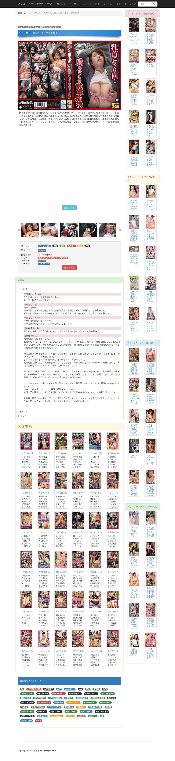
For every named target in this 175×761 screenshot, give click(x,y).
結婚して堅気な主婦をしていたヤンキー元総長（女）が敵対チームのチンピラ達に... (150, 464)
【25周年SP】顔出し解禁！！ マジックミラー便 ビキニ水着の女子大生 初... (134, 73)
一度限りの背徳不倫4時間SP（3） (134, 652)
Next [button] (120, 230)
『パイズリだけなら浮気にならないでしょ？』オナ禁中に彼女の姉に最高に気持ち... (134, 536)
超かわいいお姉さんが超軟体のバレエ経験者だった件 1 (150, 492)
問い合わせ (130, 4)
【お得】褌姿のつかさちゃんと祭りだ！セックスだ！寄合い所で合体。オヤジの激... (134, 104)
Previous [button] (19, 230)
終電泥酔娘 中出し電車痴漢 (119, 532)
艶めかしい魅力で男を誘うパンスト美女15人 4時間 (150, 161)
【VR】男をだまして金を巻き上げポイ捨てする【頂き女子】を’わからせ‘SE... (134, 566)
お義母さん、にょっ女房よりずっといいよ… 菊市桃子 (150, 205)
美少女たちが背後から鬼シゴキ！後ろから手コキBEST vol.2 (150, 626)
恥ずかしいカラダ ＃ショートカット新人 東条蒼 (150, 131)
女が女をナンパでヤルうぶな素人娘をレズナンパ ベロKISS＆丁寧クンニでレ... (134, 134)
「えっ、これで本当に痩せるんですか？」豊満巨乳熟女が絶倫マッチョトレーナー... (134, 597)
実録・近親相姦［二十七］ (134, 458)
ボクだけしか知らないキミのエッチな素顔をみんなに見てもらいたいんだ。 (134, 494)
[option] (31, 230)
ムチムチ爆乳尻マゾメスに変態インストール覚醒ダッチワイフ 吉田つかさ (134, 330)
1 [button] (64, 239)
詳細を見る (69, 207)
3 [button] (73, 239)
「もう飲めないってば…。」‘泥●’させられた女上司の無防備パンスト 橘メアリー (135, 43)
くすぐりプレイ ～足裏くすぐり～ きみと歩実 (150, 327)
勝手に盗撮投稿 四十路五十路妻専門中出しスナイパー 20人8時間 (150, 401)
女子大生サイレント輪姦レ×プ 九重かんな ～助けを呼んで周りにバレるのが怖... (134, 434)
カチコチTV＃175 (150, 66)
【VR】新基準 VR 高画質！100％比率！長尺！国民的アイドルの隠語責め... (150, 434)
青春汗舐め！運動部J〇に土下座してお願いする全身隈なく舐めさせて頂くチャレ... (150, 43)
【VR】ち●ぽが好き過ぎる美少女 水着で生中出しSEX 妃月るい (134, 238)
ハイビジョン (35, 13)
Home (22, 13)
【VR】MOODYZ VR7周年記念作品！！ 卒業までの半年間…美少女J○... (150, 300)
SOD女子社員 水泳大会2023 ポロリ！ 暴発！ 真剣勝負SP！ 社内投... (134, 300)
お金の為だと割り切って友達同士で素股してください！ (150, 267)
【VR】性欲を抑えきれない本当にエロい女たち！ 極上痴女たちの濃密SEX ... (150, 657)
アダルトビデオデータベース (35, 3)
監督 (119, 4)
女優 (97, 4)
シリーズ (87, 4)
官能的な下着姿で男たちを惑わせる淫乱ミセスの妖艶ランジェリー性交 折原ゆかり (150, 566)
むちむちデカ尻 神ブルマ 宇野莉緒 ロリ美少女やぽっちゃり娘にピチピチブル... (134, 626)
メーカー (74, 4)
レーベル (108, 4)
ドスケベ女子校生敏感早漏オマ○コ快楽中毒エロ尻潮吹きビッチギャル (134, 163)
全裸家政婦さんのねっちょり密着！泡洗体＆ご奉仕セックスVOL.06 (150, 371)
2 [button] (69, 239)
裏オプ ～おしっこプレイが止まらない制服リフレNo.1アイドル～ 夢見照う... (150, 240)
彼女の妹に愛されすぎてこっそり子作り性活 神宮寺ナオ (134, 206)
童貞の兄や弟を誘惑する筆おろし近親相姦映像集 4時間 (150, 594)
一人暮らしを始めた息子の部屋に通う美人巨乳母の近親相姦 (134, 370)
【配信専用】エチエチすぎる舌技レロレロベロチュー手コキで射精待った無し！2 (150, 104)
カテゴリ (61, 4)
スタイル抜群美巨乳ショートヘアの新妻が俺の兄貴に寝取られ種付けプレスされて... (150, 536)
